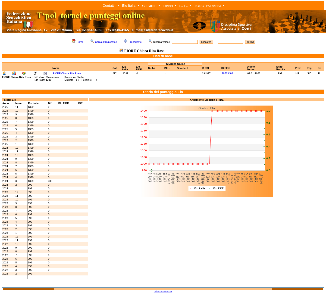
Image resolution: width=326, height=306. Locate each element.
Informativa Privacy (163, 291)
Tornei (168, 5)
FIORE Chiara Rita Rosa (67, 73)
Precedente (135, 42)
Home (80, 42)
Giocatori (149, 5)
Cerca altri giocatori (106, 42)
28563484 (227, 73)
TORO (199, 5)
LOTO (183, 5)
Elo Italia (128, 5)
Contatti (109, 5)
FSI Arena (213, 5)
